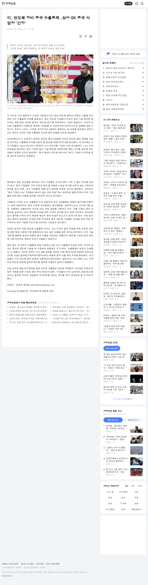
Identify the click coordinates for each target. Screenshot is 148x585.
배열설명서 (136, 509)
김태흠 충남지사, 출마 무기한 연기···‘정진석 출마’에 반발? (72, 310)
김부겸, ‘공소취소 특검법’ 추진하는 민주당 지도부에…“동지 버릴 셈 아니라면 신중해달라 (29, 307)
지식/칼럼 (110, 509)
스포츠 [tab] (139, 485)
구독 (128, 3)
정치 (123, 497)
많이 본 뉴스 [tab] (113, 420)
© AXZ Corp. (7, 576)
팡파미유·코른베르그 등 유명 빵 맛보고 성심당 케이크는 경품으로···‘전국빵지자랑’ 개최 (72, 322)
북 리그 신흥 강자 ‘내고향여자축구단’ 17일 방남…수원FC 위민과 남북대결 (29, 322)
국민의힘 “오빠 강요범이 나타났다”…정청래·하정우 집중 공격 (72, 307)
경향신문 (11, 3)
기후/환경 (123, 491)
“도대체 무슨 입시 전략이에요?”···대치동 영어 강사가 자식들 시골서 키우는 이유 (72, 318)
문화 (110, 503)
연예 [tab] (132, 485)
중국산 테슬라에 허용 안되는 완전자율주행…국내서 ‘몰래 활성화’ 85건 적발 (29, 314)
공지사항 (39, 563)
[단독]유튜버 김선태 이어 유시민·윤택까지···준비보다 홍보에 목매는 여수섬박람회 (29, 310)
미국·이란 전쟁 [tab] (111, 348)
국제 (136, 497)
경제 (110, 497)
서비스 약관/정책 (53, 563)
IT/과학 (123, 503)
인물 (136, 503)
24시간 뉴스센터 (27, 563)
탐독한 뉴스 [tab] (133, 420)
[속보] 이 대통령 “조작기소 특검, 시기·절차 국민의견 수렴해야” (72, 314)
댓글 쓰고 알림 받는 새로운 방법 (123, 54)
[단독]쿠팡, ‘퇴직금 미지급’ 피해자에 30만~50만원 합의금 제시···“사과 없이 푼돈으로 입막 (29, 318)
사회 (136, 491)
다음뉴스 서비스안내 (10, 563)
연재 (123, 509)
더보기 (123, 398)
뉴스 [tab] (126, 485)
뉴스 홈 (110, 491)
